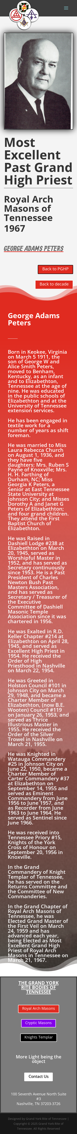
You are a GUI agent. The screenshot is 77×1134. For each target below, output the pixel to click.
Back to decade (54, 284)
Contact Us (38, 1076)
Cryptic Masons (38, 1022)
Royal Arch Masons (38, 1008)
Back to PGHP (55, 269)
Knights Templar (38, 1037)
